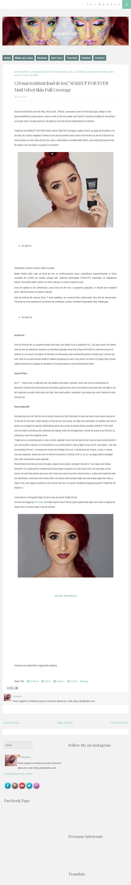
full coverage (78, 72)
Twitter (46, 681)
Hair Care (56, 58)
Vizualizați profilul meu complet (18, 773)
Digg (84, 681)
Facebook (33, 681)
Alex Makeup (21, 72)
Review (34, 75)
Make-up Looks (24, 58)
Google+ (58, 681)
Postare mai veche (119, 722)
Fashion (86, 58)
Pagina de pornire (65, 722)
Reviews (42, 58)
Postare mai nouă (11, 722)
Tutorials (72, 58)
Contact (100, 58)
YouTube (39, 502)
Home (7, 58)
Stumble (72, 681)
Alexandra (26, 757)
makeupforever (98, 72)
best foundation (57, 72)
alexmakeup (38, 72)
